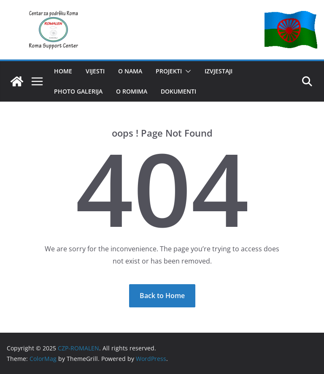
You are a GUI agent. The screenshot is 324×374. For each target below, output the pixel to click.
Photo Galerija (78, 91)
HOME (63, 71)
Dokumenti (178, 91)
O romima (131, 91)
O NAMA (130, 71)
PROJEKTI (169, 71)
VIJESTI (95, 71)
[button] (186, 71)
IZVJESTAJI (218, 71)
